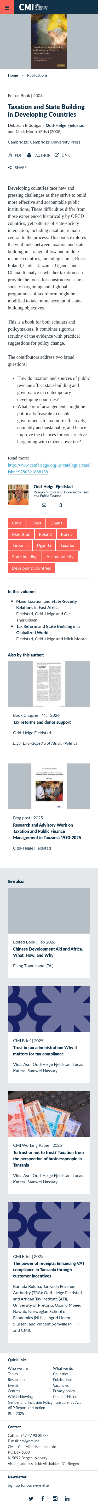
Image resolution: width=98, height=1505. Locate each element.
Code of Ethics (65, 1396)
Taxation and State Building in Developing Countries (46, 110)
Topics (13, 1373)
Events (13, 1385)
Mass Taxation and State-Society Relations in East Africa (46, 604)
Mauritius (21, 534)
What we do (63, 1368)
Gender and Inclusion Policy (30, 1402)
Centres (14, 1390)
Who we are (18, 1368)
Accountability (60, 556)
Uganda (44, 545)
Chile (16, 523)
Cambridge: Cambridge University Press (44, 142)
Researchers (17, 1379)
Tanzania (20, 545)
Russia (67, 534)
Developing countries (31, 568)
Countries (60, 1373)
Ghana (56, 523)
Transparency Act (67, 1402)
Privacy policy (64, 1390)
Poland (45, 534)
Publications (37, 75)
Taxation (68, 545)
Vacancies (61, 1385)
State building (24, 556)
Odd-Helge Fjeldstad (65, 125)
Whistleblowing (20, 1396)
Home (13, 75)
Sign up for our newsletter (29, 1485)
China (36, 523)
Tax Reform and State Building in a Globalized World (48, 629)
